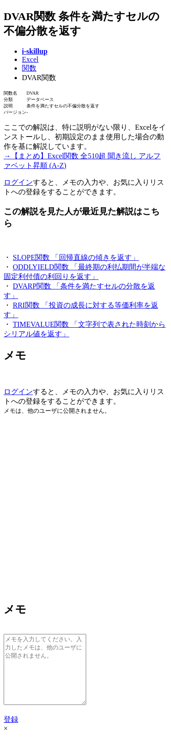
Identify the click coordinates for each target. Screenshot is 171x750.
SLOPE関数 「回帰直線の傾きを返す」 (76, 257)
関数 (29, 68)
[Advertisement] (85, 507)
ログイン (18, 182)
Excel (30, 59)
